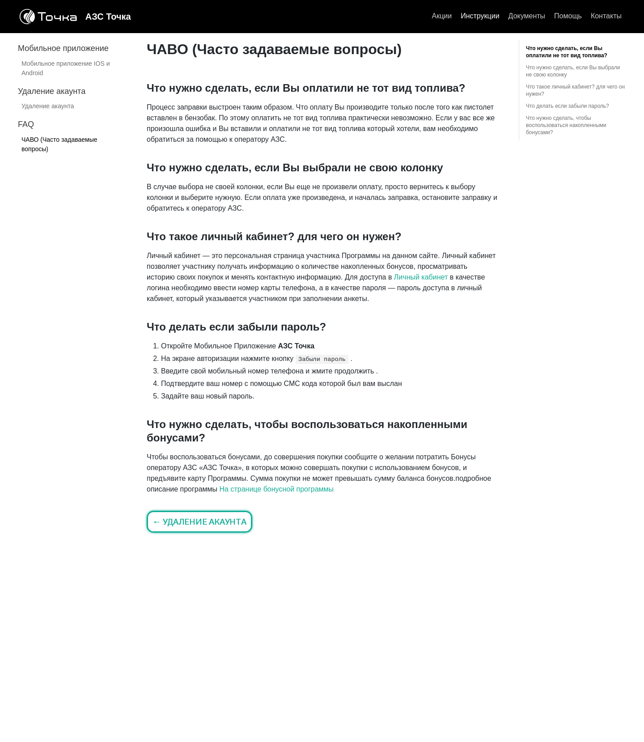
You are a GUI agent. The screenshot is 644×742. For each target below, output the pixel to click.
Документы (526, 16)
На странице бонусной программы (277, 489)
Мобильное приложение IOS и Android (65, 68)
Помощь (568, 16)
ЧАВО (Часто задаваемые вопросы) (59, 144)
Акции (442, 16)
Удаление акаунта (47, 106)
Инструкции (480, 16)
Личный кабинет (421, 277)
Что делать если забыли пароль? (567, 106)
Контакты (606, 16)
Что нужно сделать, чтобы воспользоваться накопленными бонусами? (566, 125)
